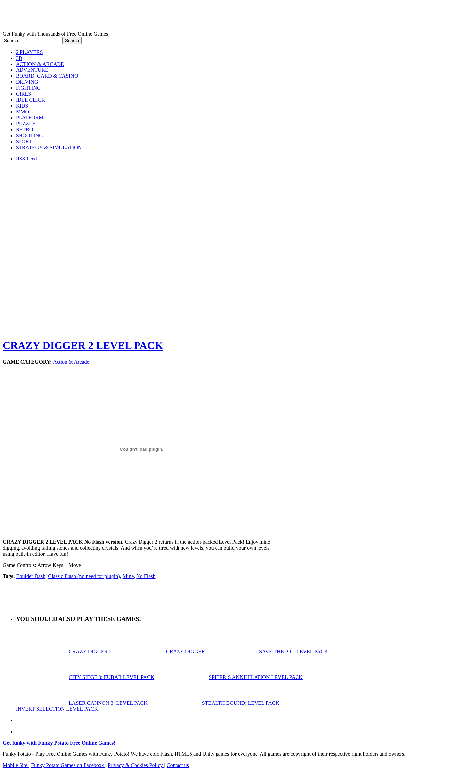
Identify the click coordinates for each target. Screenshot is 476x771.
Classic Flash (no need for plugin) (84, 576)
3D (19, 58)
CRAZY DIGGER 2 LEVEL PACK (83, 345)
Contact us (178, 765)
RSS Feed (26, 158)
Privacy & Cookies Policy (136, 765)
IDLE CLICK (30, 100)
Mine (128, 576)
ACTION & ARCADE (40, 64)
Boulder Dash (30, 576)
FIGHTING (28, 88)
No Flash (145, 576)
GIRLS (23, 94)
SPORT (24, 141)
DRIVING (27, 82)
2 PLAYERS (29, 52)
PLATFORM (30, 117)
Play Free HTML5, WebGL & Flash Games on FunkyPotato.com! (115, 17)
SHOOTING (29, 135)
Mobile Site (16, 765)
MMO (22, 111)
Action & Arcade (71, 362)
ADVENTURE (32, 70)
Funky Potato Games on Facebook (68, 765)
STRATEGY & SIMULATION (49, 147)
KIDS (22, 106)
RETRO (24, 129)
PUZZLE (26, 123)
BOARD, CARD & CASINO (47, 76)
